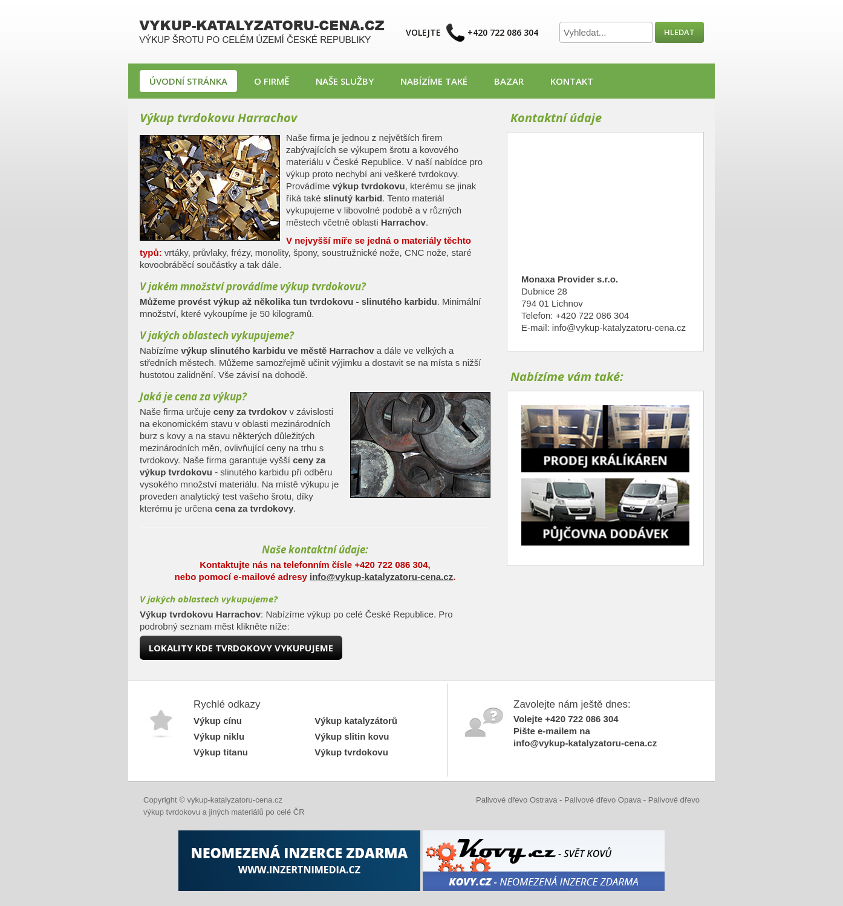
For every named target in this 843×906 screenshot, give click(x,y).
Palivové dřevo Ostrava (516, 799)
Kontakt (571, 81)
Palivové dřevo (674, 799)
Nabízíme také (433, 81)
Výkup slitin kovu (351, 736)
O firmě (271, 81)
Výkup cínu (218, 720)
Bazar (509, 81)
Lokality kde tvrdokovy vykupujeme (241, 648)
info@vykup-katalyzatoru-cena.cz (381, 577)
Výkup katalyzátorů (355, 720)
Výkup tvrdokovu (351, 752)
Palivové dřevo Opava (602, 799)
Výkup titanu (221, 752)
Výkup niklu (219, 736)
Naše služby (345, 81)
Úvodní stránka (188, 81)
